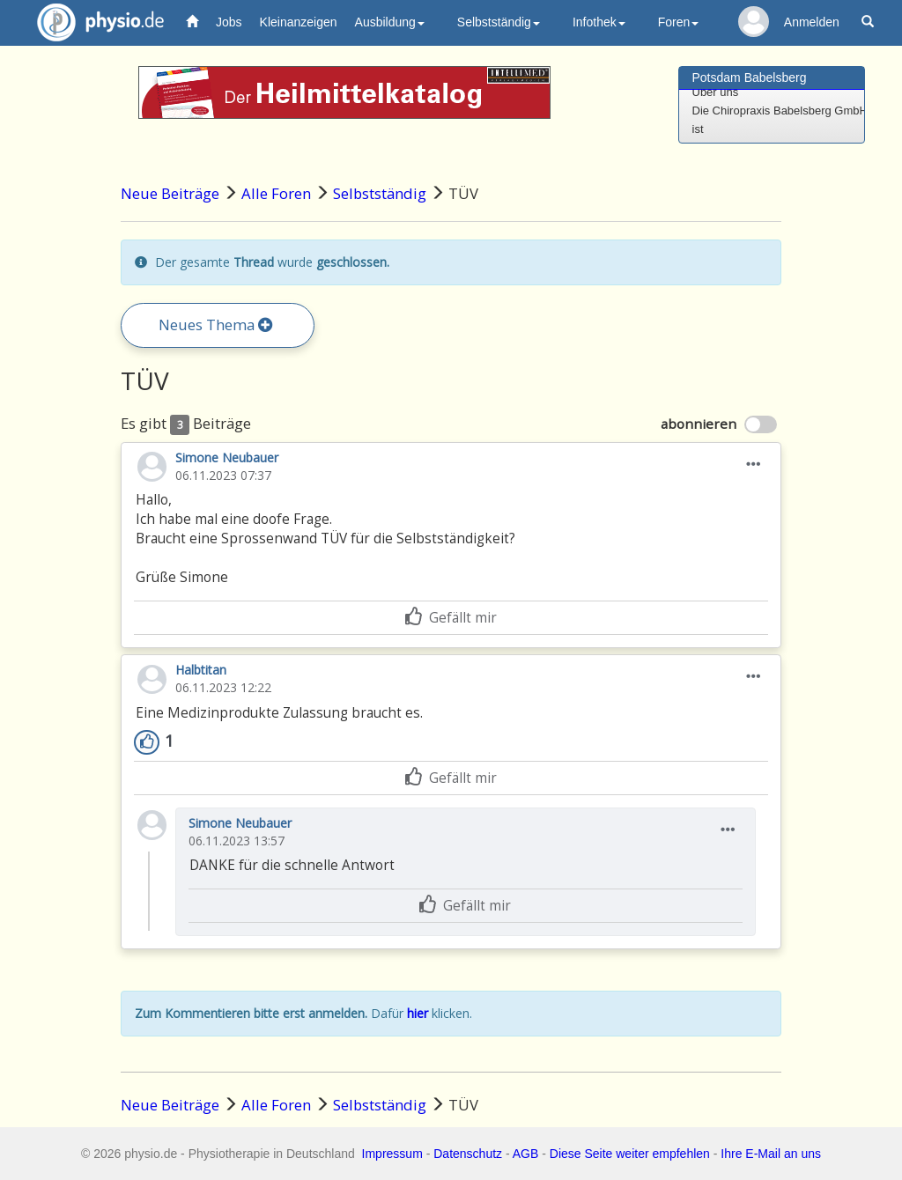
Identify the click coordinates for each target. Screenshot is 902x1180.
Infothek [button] (599, 22)
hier (417, 1013)
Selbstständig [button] (498, 22)
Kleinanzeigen (298, 22)
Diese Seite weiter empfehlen (630, 1154)
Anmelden (811, 22)
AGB (526, 1154)
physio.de (94, 22)
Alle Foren (276, 193)
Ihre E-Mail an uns (771, 1154)
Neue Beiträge (170, 193)
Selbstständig (379, 193)
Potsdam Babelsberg (749, 77)
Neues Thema (216, 324)
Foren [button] (678, 22)
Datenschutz (467, 1154)
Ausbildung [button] (390, 22)
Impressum (392, 1154)
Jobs (229, 22)
